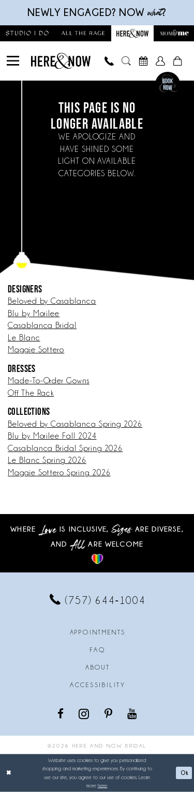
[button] (13, 61)
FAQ (97, 650)
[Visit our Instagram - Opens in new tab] (84, 713)
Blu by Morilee (33, 313)
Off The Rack (31, 393)
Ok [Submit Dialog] (184, 773)
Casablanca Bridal (42, 325)
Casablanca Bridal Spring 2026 (65, 448)
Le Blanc (24, 338)
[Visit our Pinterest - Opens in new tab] (109, 713)
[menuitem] (13, 61)
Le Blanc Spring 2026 (47, 460)
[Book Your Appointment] (143, 61)
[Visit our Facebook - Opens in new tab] (61, 713)
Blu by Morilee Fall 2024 (52, 436)
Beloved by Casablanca (52, 301)
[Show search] (126, 61)
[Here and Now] (61, 61)
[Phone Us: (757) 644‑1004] (109, 61)
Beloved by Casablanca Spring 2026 (75, 424)
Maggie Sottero (36, 350)
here (102, 785)
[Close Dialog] (9, 773)
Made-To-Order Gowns (48, 381)
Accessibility (98, 685)
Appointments (98, 632)
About (97, 667)
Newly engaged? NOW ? (97, 12)
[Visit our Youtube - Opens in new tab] (133, 713)
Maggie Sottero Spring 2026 (59, 473)
